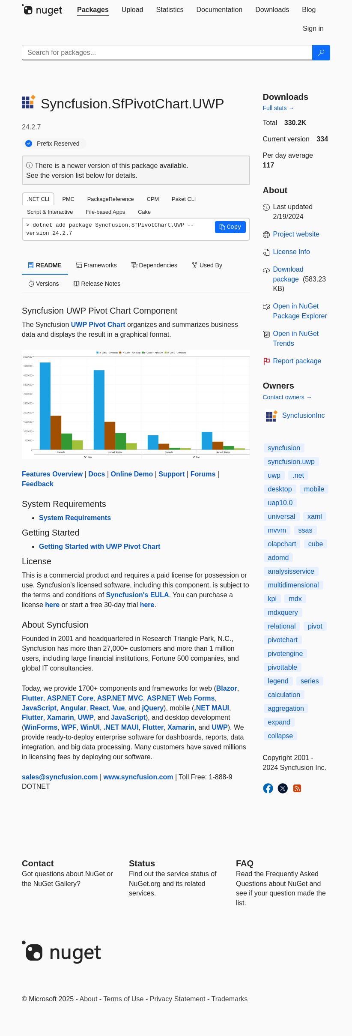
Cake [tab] (144, 212)
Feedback (38, 484)
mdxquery (283, 612)
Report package (297, 361)
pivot (315, 626)
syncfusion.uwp (291, 461)
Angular (73, 708)
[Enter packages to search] (167, 52)
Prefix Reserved (58, 143)
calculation (284, 694)
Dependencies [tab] (154, 265)
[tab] (93, 9)
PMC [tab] (68, 199)
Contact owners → (287, 397)
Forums (203, 474)
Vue (119, 708)
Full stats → (279, 108)
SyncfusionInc (303, 415)
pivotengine (285, 653)
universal (281, 516)
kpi (272, 598)
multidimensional (293, 585)
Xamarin (60, 717)
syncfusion (284, 448)
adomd (278, 557)
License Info (291, 251)
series (310, 681)
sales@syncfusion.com (60, 777)
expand (279, 722)
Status (142, 863)
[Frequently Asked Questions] (245, 863)
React (99, 708)
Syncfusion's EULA (137, 595)
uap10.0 (280, 502)
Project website (296, 234)
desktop (280, 489)
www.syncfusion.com (138, 777)
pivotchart (283, 640)
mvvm (277, 530)
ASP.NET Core (70, 698)
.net (298, 475)
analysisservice (291, 571)
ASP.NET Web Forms (181, 698)
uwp (274, 475)
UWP (86, 717)
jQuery (153, 708)
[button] (230, 227)
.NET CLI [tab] (38, 199)
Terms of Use (123, 999)
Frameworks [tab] (96, 265)
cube (315, 544)
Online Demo (132, 474)
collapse (280, 736)
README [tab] (45, 265)
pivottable (283, 667)
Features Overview (52, 474)
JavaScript (39, 708)
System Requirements (75, 517)
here (52, 604)
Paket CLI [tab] (184, 199)
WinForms (40, 727)
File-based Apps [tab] (105, 212)
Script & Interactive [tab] (50, 212)
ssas (305, 530)
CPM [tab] (153, 199)
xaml (314, 516)
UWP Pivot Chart (98, 324)
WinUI (90, 727)
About (89, 999)
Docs (96, 474)
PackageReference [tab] (110, 199)
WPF (69, 727)
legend (278, 681)
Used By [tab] (207, 265)
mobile (314, 489)
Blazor (226, 688)
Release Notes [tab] (97, 283)
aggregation (286, 708)
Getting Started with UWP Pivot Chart (99, 546)
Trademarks (230, 999)
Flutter (32, 698)
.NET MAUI (211, 708)
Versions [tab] (43, 283)
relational (282, 626)
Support (171, 474)
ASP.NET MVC (120, 698)
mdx (295, 598)
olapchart (282, 544)
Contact (38, 863)
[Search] (321, 52)
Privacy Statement (178, 999)
